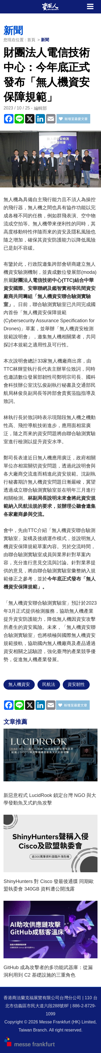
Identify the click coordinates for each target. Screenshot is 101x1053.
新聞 (45, 39)
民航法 (48, 684)
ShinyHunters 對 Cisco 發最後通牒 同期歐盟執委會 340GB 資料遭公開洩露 (49, 885)
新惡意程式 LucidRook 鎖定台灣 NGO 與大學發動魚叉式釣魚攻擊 (50, 799)
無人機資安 (19, 684)
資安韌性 (76, 684)
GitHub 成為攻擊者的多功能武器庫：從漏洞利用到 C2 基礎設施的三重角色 (48, 971)
